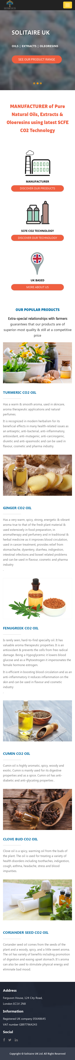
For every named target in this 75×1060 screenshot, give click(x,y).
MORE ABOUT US (37, 287)
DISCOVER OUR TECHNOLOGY (37, 238)
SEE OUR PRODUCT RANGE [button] (36, 59)
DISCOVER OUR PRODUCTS (37, 188)
